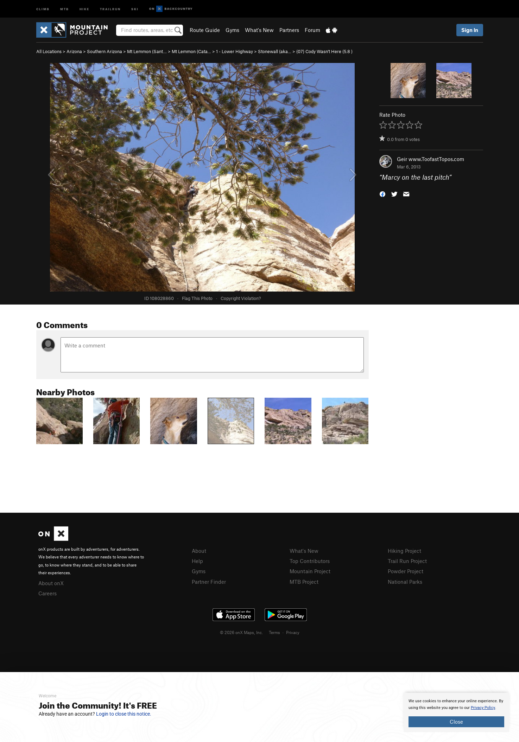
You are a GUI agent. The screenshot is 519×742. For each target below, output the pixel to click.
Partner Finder (209, 581)
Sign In (469, 30)
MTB (64, 8)
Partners (289, 30)
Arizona (74, 51)
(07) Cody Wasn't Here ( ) (324, 51)
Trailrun (110, 8)
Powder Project (405, 571)
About (199, 551)
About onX (51, 583)
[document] (456, 712)
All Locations (49, 51)
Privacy (292, 632)
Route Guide (205, 30)
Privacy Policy (483, 707)
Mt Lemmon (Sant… (147, 51)
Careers (47, 593)
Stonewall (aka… (274, 51)
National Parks (405, 581)
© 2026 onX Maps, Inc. (241, 632)
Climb (43, 8)
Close (456, 721)
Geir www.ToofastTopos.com (430, 159)
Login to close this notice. (123, 714)
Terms (274, 632)
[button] (382, 194)
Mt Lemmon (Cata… (191, 51)
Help (197, 561)
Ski (135, 8)
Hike (84, 8)
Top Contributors (310, 561)
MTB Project (304, 581)
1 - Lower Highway (234, 51)
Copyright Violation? (241, 298)
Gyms (232, 30)
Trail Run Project (407, 561)
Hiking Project (404, 551)
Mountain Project (310, 571)
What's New (259, 30)
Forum (312, 30)
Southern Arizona (104, 51)
